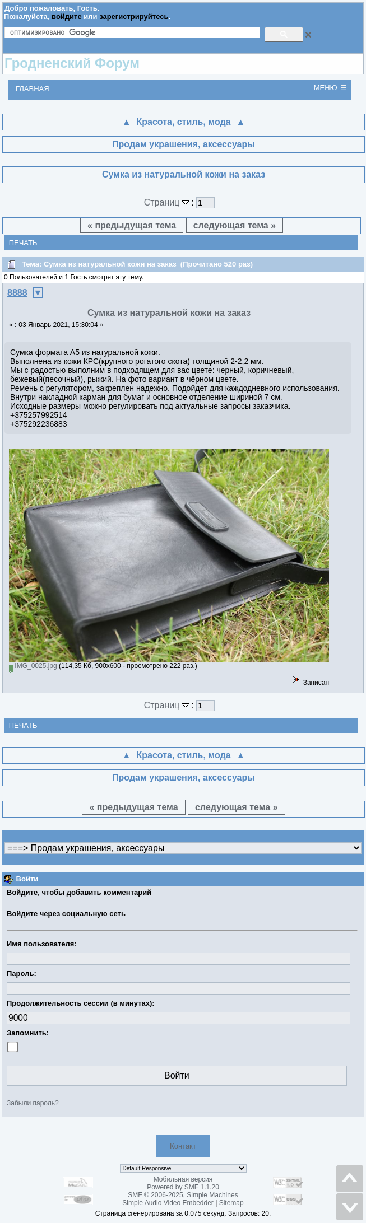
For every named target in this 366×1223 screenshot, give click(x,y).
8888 (17, 292)
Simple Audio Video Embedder (168, 1203)
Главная (32, 89)
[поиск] (135, 32)
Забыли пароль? (33, 1103)
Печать (23, 243)
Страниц (168, 202)
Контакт (183, 1146)
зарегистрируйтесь (133, 16)
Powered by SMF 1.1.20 (183, 1187)
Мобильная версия (183, 1179)
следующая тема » (234, 225)
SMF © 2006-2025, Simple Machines (183, 1195)
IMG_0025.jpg (33, 666)
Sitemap (231, 1203)
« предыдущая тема (131, 225)
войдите (67, 16)
